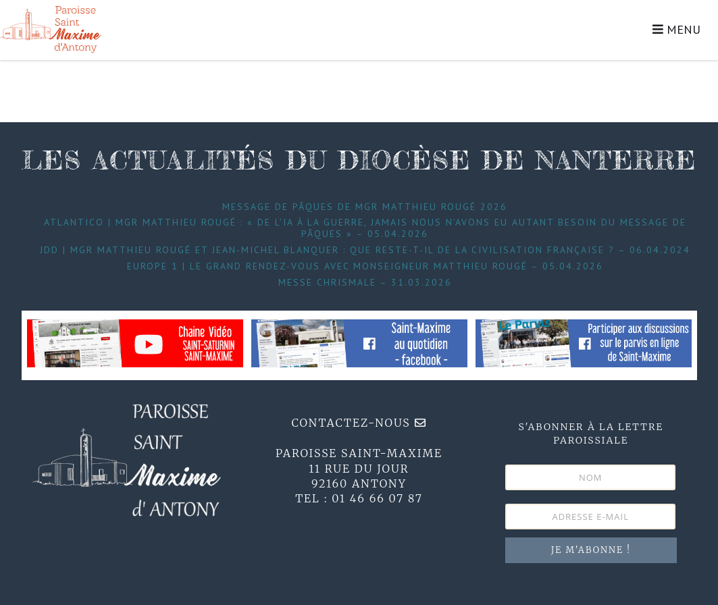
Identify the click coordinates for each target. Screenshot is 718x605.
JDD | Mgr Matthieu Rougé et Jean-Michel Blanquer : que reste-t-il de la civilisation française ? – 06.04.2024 (365, 250)
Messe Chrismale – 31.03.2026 (365, 282)
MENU (676, 29)
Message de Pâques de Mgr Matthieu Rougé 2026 (364, 207)
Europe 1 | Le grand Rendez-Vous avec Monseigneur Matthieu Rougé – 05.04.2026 (365, 266)
